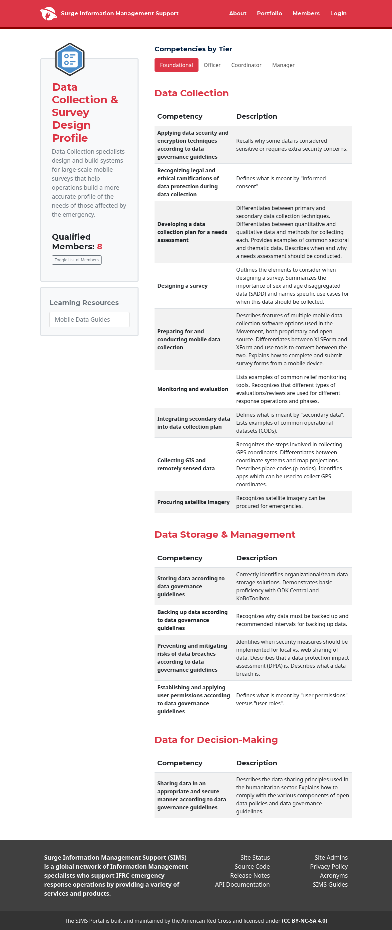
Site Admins (331, 857)
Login (338, 13)
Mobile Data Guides (82, 319)
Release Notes (250, 875)
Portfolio (269, 13)
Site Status (255, 857)
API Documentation (242, 884)
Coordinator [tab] (246, 65)
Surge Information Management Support (120, 13)
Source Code (252, 866)
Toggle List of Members (77, 260)
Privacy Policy (329, 866)
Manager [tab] (283, 65)
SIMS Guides (330, 884)
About (237, 13)
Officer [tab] (212, 65)
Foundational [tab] (176, 65)
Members (306, 13)
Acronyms (334, 875)
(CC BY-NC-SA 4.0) (304, 920)
